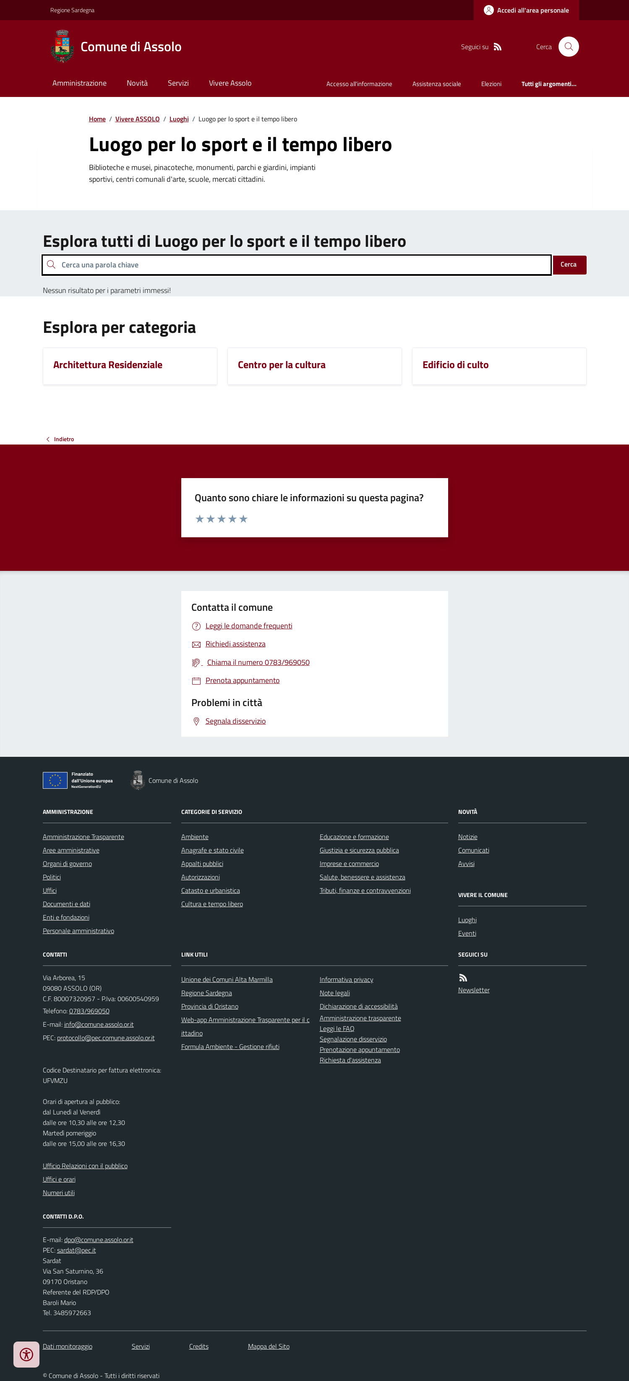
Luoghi (179, 119)
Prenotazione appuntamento (360, 1049)
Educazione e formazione (354, 837)
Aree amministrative (71, 850)
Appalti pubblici (202, 863)
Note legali (335, 993)
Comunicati (473, 850)
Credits (199, 1346)
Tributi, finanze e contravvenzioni (365, 890)
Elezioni (491, 84)
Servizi (178, 83)
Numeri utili (59, 1192)
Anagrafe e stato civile (212, 850)
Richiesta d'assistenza (350, 1060)
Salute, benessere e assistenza (362, 877)
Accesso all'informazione (359, 84)
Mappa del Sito (269, 1346)
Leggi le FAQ (337, 1028)
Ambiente (195, 837)
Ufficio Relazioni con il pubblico (85, 1166)
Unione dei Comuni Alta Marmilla (227, 979)
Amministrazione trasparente (360, 1018)
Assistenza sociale (436, 84)
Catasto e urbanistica (210, 890)
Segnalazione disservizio (353, 1039)
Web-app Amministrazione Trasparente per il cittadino (245, 1026)
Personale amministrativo (78, 931)
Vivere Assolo (230, 83)
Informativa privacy (346, 979)
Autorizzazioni (200, 877)
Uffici (50, 890)
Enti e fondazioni (66, 917)
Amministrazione (79, 83)
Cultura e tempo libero (212, 904)
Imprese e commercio (349, 863)
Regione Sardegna (72, 9)
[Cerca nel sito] (565, 47)
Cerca (569, 264)
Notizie (468, 837)
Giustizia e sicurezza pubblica (359, 850)
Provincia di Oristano (209, 1006)
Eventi (467, 933)
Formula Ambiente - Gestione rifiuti (230, 1046)
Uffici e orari (59, 1179)
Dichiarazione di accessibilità (359, 1006)
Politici (52, 877)
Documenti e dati (66, 904)
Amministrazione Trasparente (83, 837)
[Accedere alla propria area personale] (526, 10)
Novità (137, 83)
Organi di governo (67, 863)
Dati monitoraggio (67, 1346)
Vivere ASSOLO (137, 119)
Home (97, 119)
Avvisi (466, 863)
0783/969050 (89, 1011)
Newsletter (474, 990)
